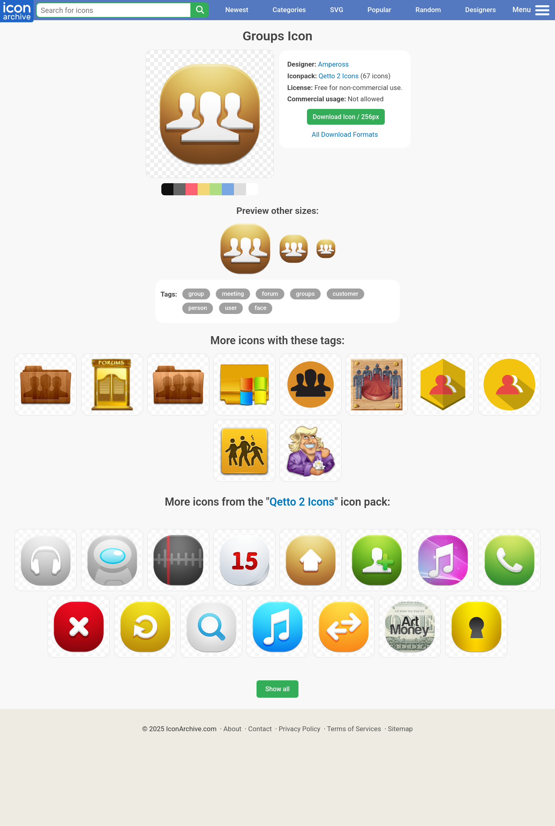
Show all (277, 689)
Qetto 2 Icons (339, 76)
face (260, 308)
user (231, 308)
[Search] (199, 10)
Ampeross (333, 64)
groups (305, 293)
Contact (260, 729)
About (232, 729)
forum (270, 293)
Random (428, 10)
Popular (379, 10)
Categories (289, 10)
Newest (236, 10)
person (197, 308)
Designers (480, 10)
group (196, 293)
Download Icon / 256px (346, 117)
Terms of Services (354, 729)
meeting (233, 293)
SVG (336, 10)
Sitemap (400, 729)
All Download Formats (345, 134)
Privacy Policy (299, 729)
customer (346, 293)
